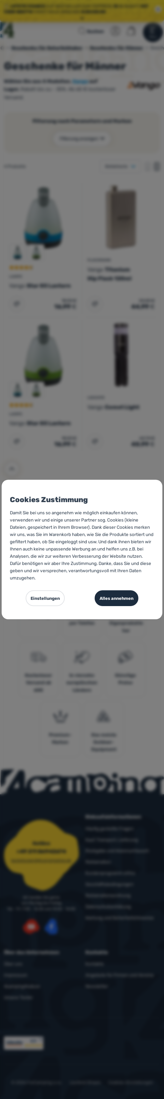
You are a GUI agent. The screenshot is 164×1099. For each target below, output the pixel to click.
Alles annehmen (116, 598)
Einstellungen (45, 598)
